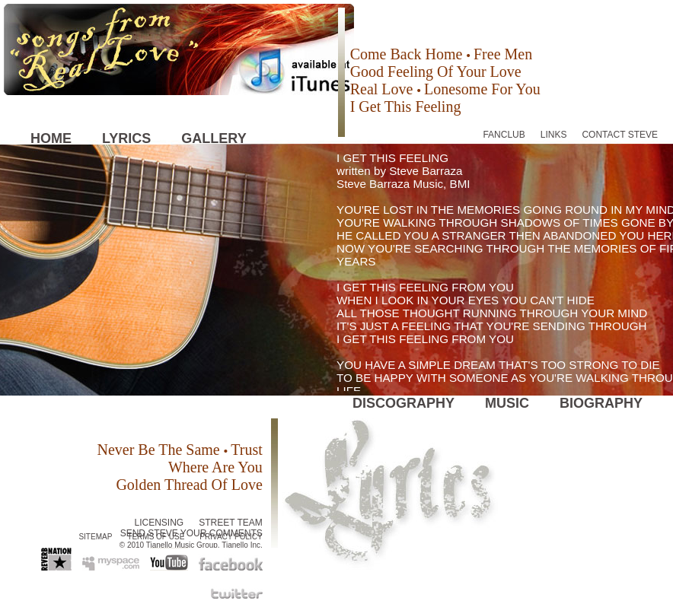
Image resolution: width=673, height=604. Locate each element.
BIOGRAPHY (601, 403)
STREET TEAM (231, 522)
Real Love (383, 89)
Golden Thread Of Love (189, 484)
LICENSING (159, 522)
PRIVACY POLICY (230, 536)
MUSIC (507, 403)
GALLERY (213, 138)
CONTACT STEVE (620, 134)
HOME (51, 138)
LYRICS (126, 138)
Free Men (503, 54)
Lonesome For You (482, 89)
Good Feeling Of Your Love (435, 71)
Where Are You (215, 467)
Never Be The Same (160, 449)
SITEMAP (95, 536)
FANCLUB (504, 134)
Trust (247, 449)
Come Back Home (408, 54)
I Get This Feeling (405, 106)
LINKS (554, 134)
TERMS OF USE (155, 536)
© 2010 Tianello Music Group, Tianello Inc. (191, 545)
